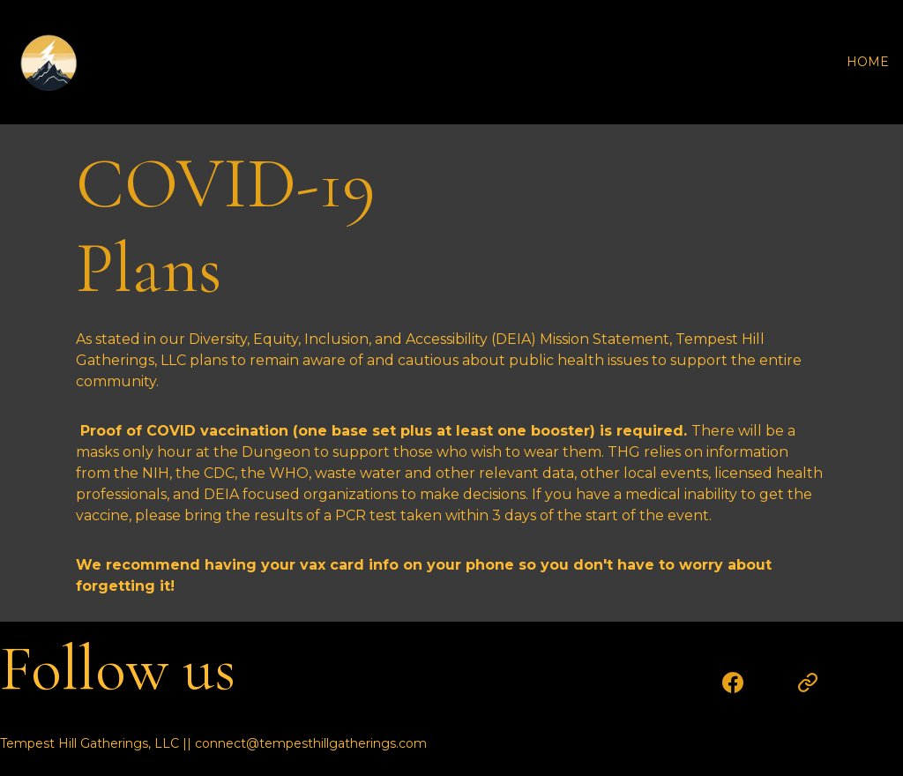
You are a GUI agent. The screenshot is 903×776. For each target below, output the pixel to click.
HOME (868, 62)
